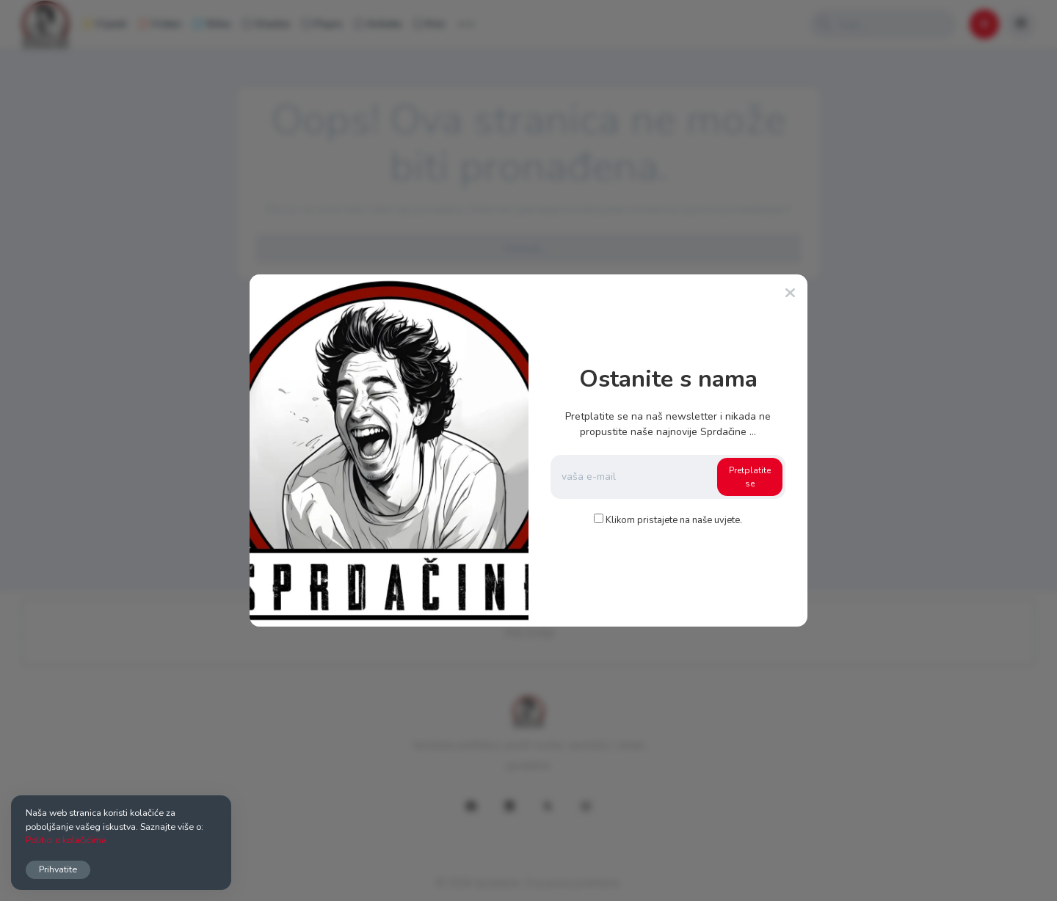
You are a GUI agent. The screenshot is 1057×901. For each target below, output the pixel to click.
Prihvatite (58, 869)
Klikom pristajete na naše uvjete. (674, 520)
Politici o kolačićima (66, 839)
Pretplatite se (750, 476)
